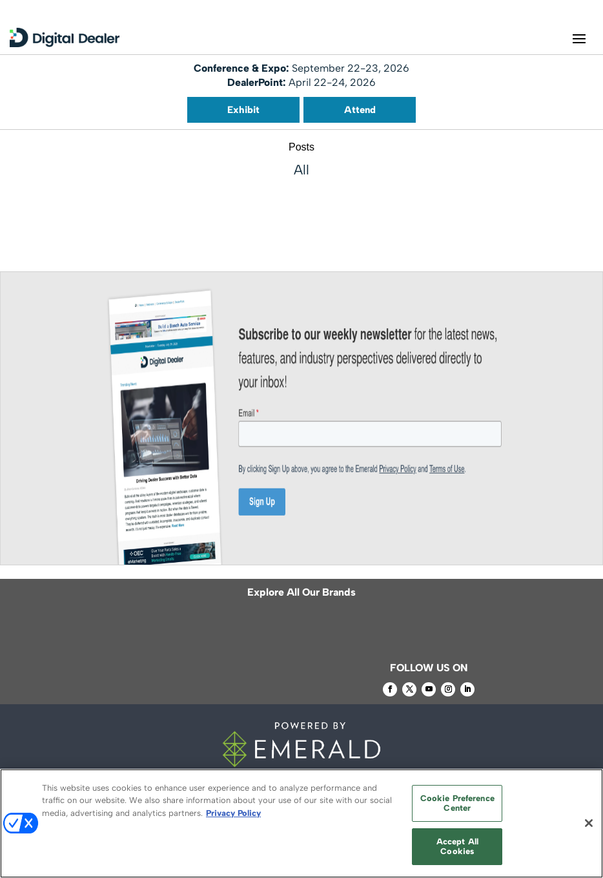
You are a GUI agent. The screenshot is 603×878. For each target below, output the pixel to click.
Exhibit (243, 110)
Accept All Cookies (457, 847)
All (301, 170)
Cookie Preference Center (457, 803)
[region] (301, 823)
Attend (360, 110)
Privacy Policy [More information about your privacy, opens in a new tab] (233, 813)
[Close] (589, 823)
